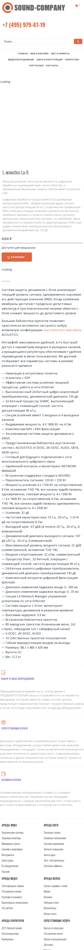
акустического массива (61, 249)
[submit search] (78, 41)
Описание (6, 200)
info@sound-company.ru (45, 938)
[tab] (6, 200)
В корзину (17, 175)
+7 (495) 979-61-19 (23, 24)
